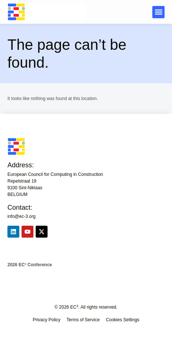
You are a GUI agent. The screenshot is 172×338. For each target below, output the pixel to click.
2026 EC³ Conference (29, 264)
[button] (158, 12)
